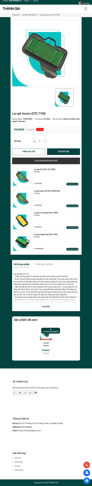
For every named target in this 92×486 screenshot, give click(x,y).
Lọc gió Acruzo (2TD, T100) (46, 344)
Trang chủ (15, 15)
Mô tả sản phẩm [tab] (21, 264)
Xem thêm (46, 306)
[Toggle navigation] (85, 8)
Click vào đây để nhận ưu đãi (46, 161)
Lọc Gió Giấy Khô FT (29, 15)
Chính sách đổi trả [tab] (44, 264)
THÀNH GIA (11, 9)
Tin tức (17, 466)
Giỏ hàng (85, 3)
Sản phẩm (18, 470)
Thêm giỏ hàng (72, 184)
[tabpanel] (46, 291)
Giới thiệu (18, 462)
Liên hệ (17, 458)
